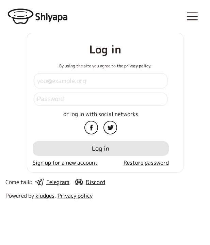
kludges (44, 195)
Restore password (146, 162)
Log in (100, 148)
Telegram (57, 182)
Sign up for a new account (65, 162)
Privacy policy (75, 195)
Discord (95, 182)
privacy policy (137, 66)
